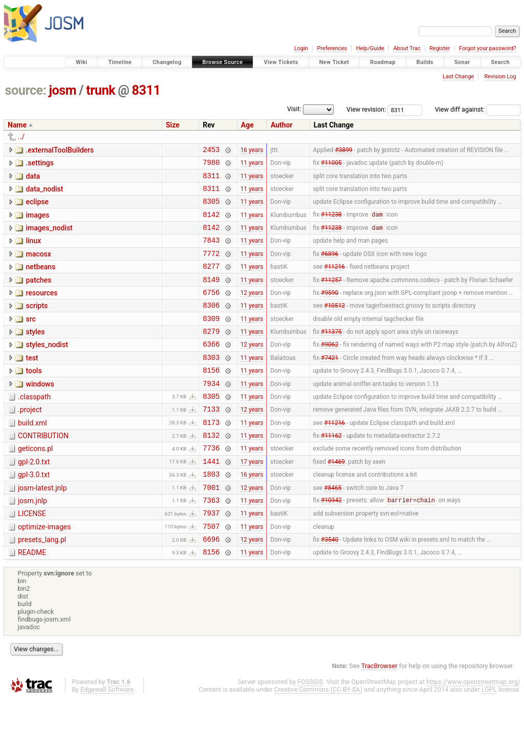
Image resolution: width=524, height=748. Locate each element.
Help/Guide (370, 48)
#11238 (331, 223)
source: (26, 90)
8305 (211, 208)
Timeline (120, 62)
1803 (211, 514)
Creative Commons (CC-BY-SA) (318, 738)
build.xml (32, 455)
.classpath (34, 426)
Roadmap (383, 62)
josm (62, 90)
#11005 (331, 165)
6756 (211, 310)
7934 (211, 412)
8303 (211, 383)
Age (247, 125)
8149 (211, 296)
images (37, 223)
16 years (252, 150)
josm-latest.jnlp (42, 528)
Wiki (82, 62)
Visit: (294, 109)
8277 (211, 281)
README (32, 600)
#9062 (329, 368)
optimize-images (44, 571)
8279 (211, 354)
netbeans (40, 280)
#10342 (331, 543)
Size (173, 125)
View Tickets (281, 62)
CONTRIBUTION (43, 469)
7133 (211, 441)
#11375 (331, 354)
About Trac (407, 48)
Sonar (462, 62)
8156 (211, 397)
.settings (39, 164)
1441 (211, 499)
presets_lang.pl (42, 586)
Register (439, 48)
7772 (211, 267)
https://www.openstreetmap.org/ (473, 731)
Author (282, 125)
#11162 (331, 470)
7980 (211, 165)
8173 (211, 456)
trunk (100, 90)
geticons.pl (35, 484)
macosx (38, 266)
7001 (211, 528)
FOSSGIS (310, 731)
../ (21, 137)
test (32, 382)
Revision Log (500, 76)
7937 (211, 557)
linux (33, 251)
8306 (211, 325)
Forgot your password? (487, 48)
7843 (211, 252)
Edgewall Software (107, 738)
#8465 (332, 528)
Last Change (458, 76)
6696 (211, 586)
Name (17, 125)
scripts (37, 324)
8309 (211, 340)
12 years (252, 310)
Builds (425, 62)
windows (40, 412)
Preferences (332, 48)
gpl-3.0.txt (34, 513)
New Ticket (334, 62)
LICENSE (32, 556)
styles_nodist (47, 368)
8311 (146, 90)
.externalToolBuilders (60, 150)
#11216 (334, 281)
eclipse (37, 208)
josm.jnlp (32, 542)
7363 (211, 543)
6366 (211, 368)
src (30, 339)
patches (38, 295)
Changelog (166, 62)
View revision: (366, 109)
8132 (211, 470)
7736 (211, 484)
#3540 (329, 586)
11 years (252, 165)
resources (41, 310)
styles (35, 353)
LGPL (489, 738)
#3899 (343, 150)
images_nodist (49, 237)
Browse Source (223, 62)
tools (33, 397)
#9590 (329, 310)
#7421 (329, 383)
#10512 (334, 325)
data (33, 179)
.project (30, 440)
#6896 (329, 266)
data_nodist (44, 193)
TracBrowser (379, 715)
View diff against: (477, 109)
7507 (211, 572)
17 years (252, 499)
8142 (211, 223)
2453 (211, 151)
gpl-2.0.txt (34, 499)
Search (500, 62)
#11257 (331, 296)
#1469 (336, 499)
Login (301, 48)
